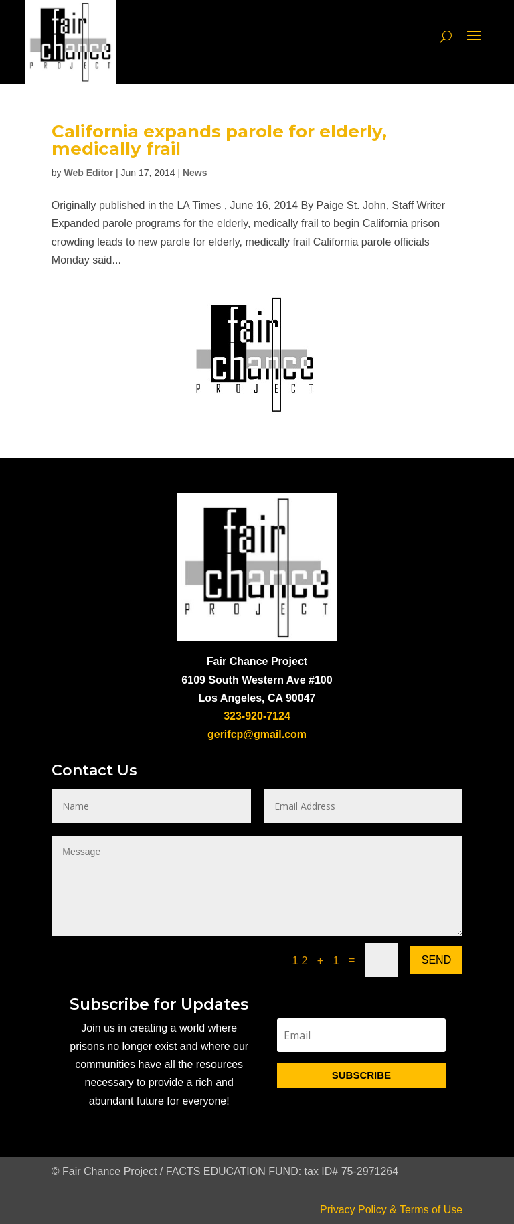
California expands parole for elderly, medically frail (219, 140)
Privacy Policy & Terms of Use (391, 1209)
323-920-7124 (257, 716)
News (195, 172)
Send (436, 960)
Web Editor (88, 172)
